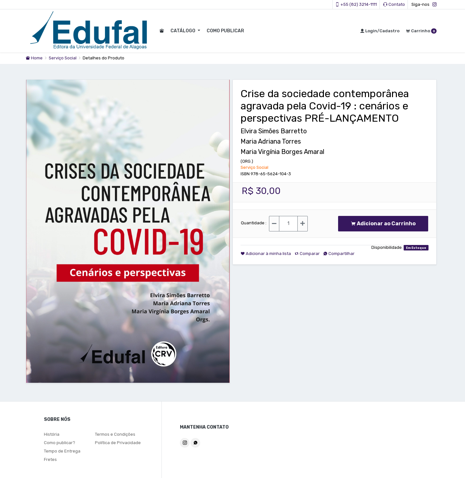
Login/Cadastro (379, 30)
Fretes (50, 459)
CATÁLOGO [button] (182, 31)
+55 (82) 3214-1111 (356, 4)
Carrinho (421, 31)
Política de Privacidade (118, 442)
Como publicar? (59, 442)
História (51, 434)
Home (34, 58)
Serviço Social (63, 58)
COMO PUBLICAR (224, 31)
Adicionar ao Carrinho (383, 223)
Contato (394, 4)
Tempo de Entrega (62, 451)
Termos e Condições (115, 434)
